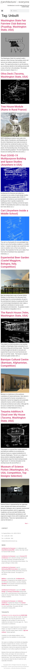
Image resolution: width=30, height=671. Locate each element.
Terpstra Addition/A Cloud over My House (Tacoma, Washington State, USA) (13, 416)
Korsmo (22, 556)
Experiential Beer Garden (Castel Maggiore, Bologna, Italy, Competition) (15, 262)
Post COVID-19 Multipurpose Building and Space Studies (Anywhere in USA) (13, 160)
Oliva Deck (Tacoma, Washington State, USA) (14, 75)
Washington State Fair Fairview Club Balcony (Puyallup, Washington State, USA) (13, 25)
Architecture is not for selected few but (14, 615)
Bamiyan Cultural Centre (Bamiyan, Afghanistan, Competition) (14, 362)
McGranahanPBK (9, 550)
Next (27, 523)
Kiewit (3, 550)
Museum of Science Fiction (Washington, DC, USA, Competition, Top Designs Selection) (15, 471)
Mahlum (4, 578)
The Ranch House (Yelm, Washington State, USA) (15, 314)
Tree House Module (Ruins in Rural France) (14, 108)
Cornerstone (14, 569)
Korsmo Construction (13, 591)
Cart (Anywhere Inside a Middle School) (14, 212)
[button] (2, 10)
